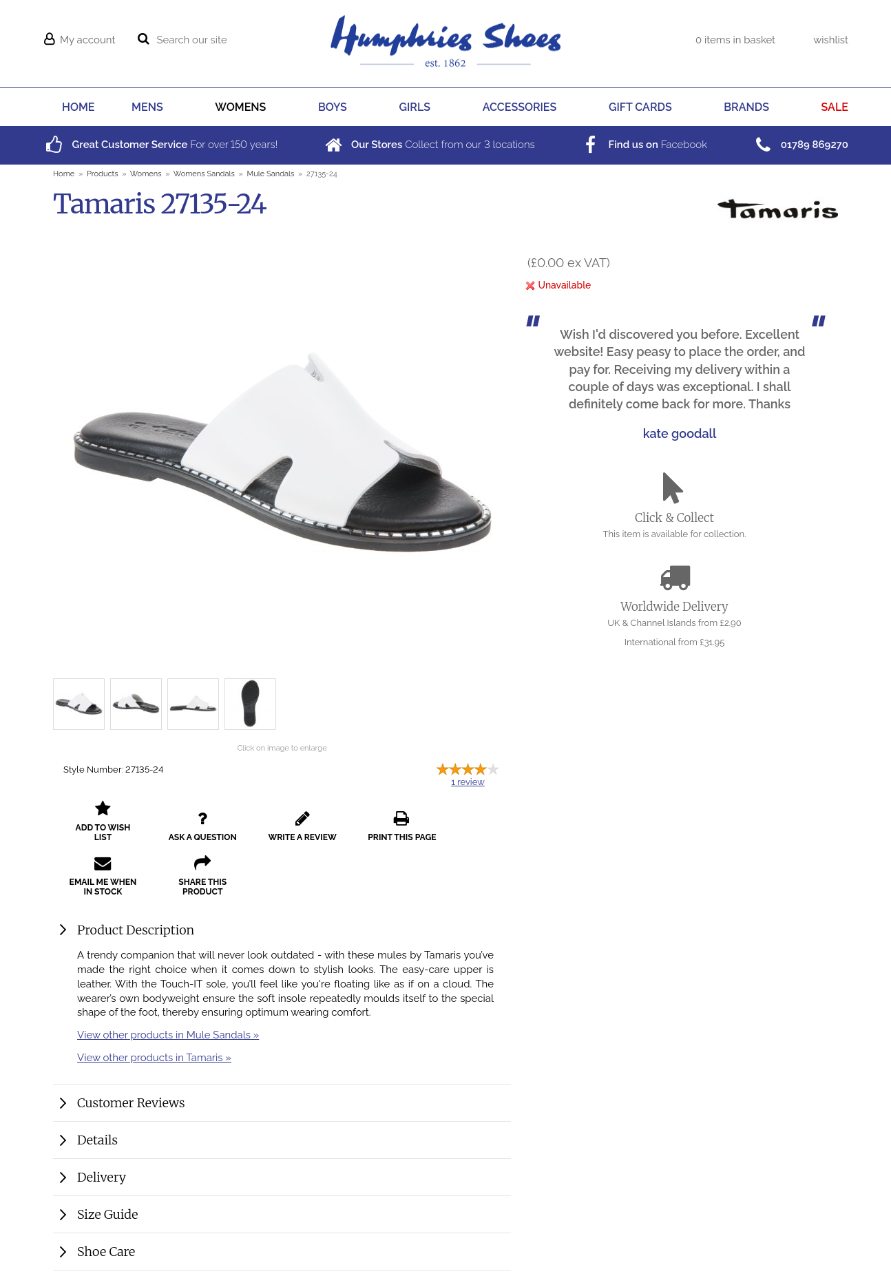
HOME (78, 107)
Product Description (135, 940)
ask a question (190, 831)
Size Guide (107, 1224)
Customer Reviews (131, 1112)
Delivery (101, 1187)
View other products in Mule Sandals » (168, 1044)
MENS (147, 107)
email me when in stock (465, 826)
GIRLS (415, 107)
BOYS (332, 107)
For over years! (160, 144)
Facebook (643, 144)
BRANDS (746, 107)
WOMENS (240, 107)
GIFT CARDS (640, 107)
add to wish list (99, 831)
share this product (99, 885)
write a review (282, 831)
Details (97, 1150)
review (467, 782)
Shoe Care (106, 1261)
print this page (373, 831)
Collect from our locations (428, 144)
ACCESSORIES (520, 107)
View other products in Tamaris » (154, 1067)
